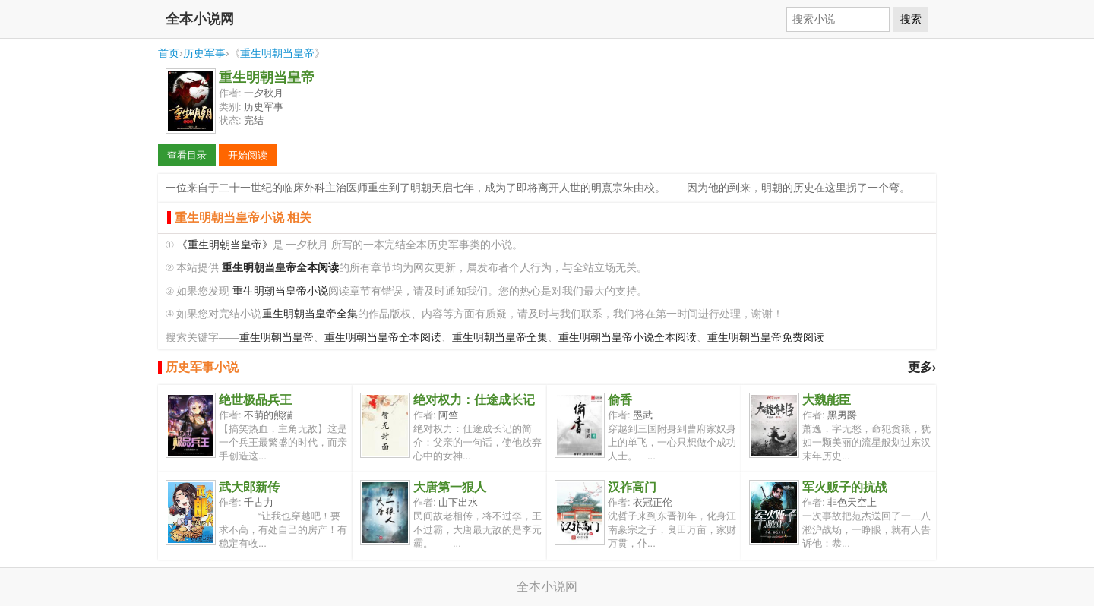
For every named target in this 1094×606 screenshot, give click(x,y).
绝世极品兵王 (255, 399)
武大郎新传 (249, 487)
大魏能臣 (826, 399)
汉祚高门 (632, 487)
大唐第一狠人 (449, 487)
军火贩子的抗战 (844, 487)
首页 (168, 53)
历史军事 (204, 53)
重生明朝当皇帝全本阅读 (382, 337)
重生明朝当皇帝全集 (310, 314)
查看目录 (187, 155)
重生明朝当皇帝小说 (280, 291)
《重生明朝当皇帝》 (225, 245)
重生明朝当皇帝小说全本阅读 (627, 337)
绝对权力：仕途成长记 (474, 399)
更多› (922, 367)
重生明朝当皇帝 (277, 53)
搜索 (911, 19)
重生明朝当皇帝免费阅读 (765, 337)
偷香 (620, 399)
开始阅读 (247, 155)
